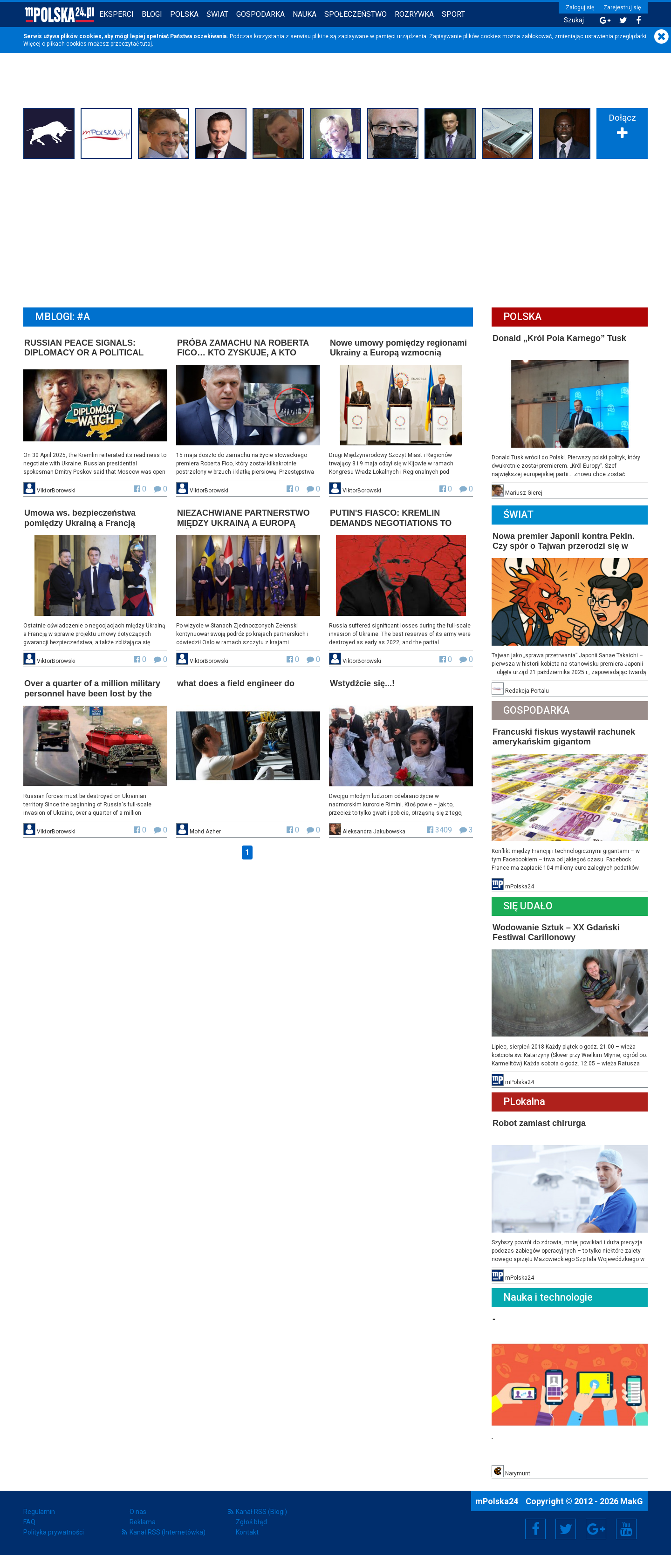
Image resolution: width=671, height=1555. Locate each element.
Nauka (304, 14)
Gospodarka (260, 14)
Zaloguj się (580, 7)
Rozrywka (414, 14)
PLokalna (524, 1101)
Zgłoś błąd (251, 1522)
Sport (453, 14)
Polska (184, 14)
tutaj (146, 44)
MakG (631, 1501)
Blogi (152, 14)
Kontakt (247, 1532)
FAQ (29, 1522)
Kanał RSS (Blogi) (261, 1511)
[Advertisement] (335, 232)
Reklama (143, 1522)
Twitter (565, 1529)
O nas (138, 1511)
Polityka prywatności (53, 1532)
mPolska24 (497, 1501)
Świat (217, 14)
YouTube (626, 1529)
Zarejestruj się (622, 7)
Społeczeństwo (355, 14)
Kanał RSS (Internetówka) (167, 1532)
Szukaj (574, 20)
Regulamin (39, 1511)
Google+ (596, 1529)
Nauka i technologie (548, 1297)
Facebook (536, 1529)
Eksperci (116, 14)
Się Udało (528, 906)
